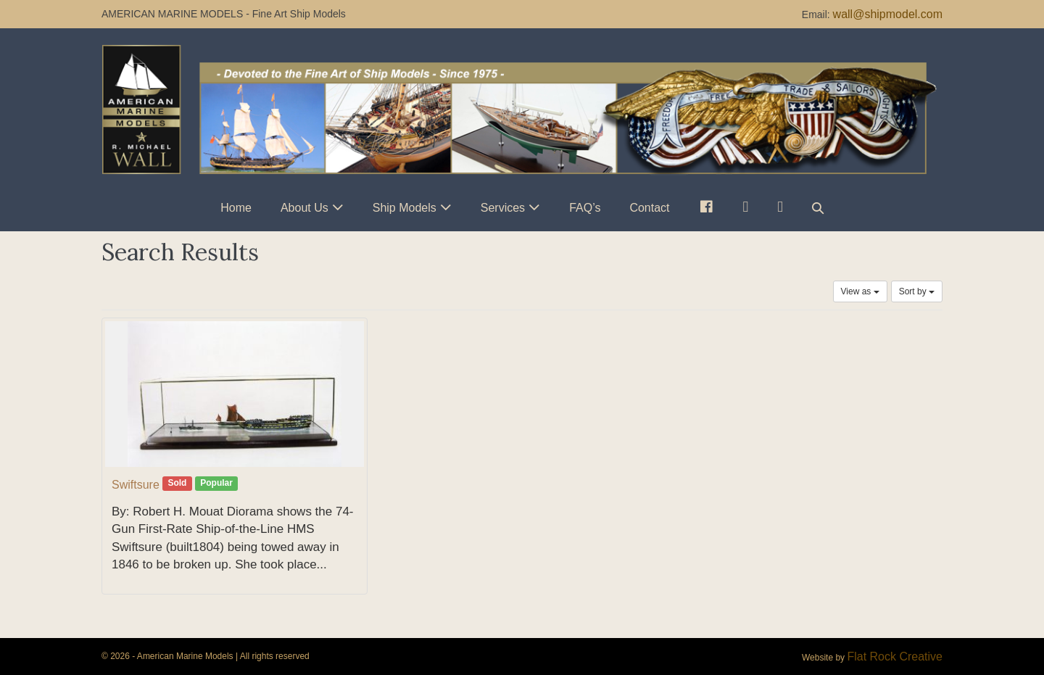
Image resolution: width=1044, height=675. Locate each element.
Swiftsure (136, 485)
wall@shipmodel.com (887, 14)
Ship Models (404, 208)
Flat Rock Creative (894, 656)
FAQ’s (584, 208)
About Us (304, 208)
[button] (818, 208)
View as (860, 291)
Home (236, 208)
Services (503, 208)
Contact (649, 208)
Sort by (917, 291)
